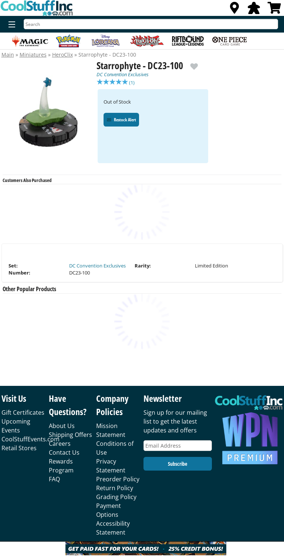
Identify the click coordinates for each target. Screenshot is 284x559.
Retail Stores (19, 448)
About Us (62, 426)
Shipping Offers (70, 435)
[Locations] (234, 10)
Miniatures (33, 54)
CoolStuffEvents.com (30, 439)
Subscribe (177, 463)
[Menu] (10, 24)
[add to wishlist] (194, 63)
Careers (60, 444)
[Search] (151, 24)
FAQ (54, 479)
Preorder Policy (117, 479)
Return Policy (114, 488)
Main (7, 54)
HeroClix (62, 54)
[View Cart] (274, 10)
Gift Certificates (22, 412)
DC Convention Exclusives (123, 74)
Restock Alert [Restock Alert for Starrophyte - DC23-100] (121, 120)
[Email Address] (177, 445)
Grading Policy (116, 497)
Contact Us (64, 452)
